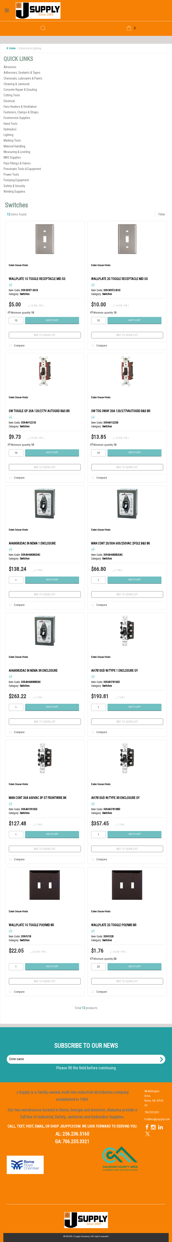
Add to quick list (45, 335)
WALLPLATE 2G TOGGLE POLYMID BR (113, 925)
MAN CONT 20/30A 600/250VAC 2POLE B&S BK (120, 543)
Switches (25, 294)
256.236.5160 (75, 1134)
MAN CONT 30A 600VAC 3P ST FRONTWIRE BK (37, 798)
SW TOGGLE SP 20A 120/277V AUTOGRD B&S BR (39, 411)
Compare (16, 346)
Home (10, 48)
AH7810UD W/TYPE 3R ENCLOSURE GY (115, 798)
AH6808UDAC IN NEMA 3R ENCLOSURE (33, 670)
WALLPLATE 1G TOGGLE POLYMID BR (31, 925)
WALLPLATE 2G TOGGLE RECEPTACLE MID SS (119, 279)
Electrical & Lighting (30, 48)
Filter (162, 214)
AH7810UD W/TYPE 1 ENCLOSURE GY (114, 670)
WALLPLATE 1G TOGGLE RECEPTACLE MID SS (37, 279)
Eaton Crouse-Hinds (18, 265)
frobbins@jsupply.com (157, 1119)
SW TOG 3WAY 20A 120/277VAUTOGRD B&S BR (120, 411)
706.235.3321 (75, 1141)
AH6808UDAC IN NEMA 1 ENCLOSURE (32, 543)
